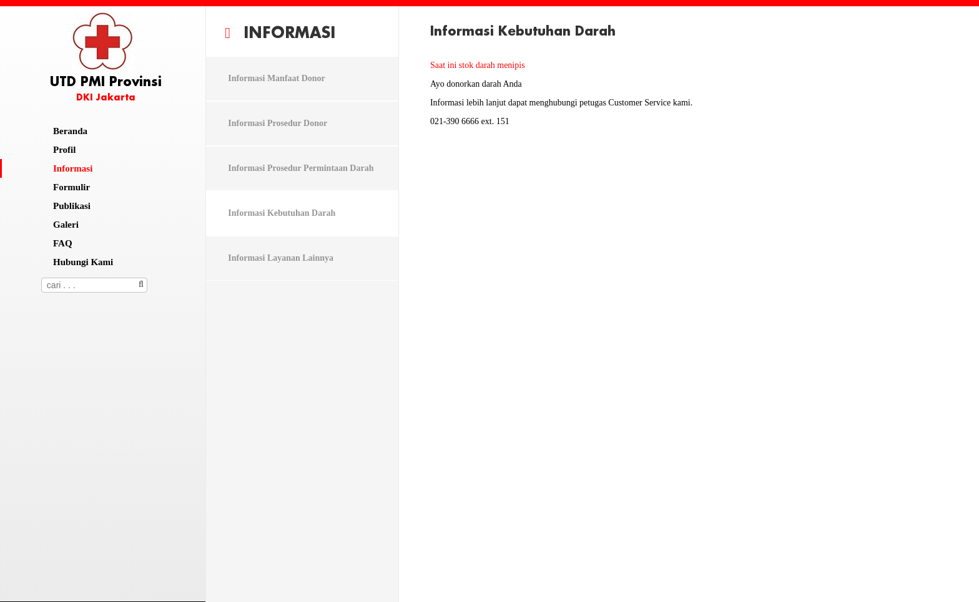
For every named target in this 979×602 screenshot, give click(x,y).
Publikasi (72, 206)
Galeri (66, 225)
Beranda (70, 131)
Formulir (71, 187)
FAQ (62, 243)
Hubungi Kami (83, 262)
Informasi (72, 168)
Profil (64, 150)
